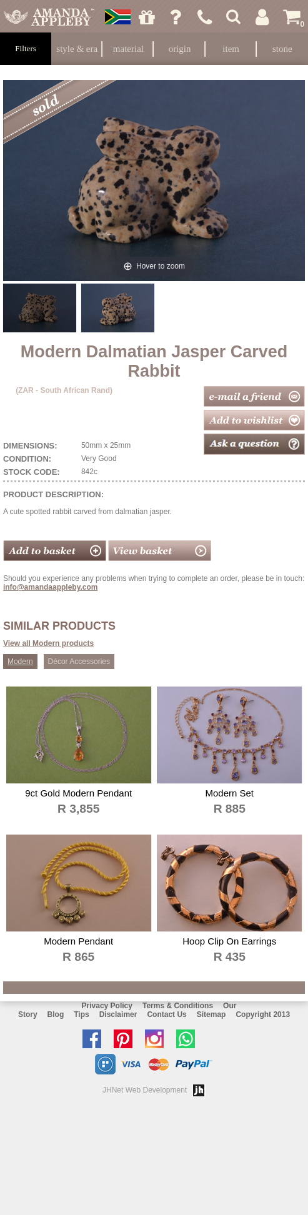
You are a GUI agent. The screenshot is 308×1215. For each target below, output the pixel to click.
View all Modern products (48, 643)
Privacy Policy (107, 1005)
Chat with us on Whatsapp (188, 1038)
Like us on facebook (94, 1038)
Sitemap (211, 1014)
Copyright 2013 (263, 1014)
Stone (282, 49)
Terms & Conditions (177, 1005)
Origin (180, 49)
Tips (81, 1014)
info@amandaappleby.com (50, 587)
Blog (55, 1014)
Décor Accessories (79, 661)
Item (230, 49)
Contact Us (166, 1014)
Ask (176, 16)
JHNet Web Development (144, 1090)
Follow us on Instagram (157, 1038)
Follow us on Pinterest (126, 1038)
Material (128, 49)
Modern (20, 661)
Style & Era (76, 49)
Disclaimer (118, 1014)
